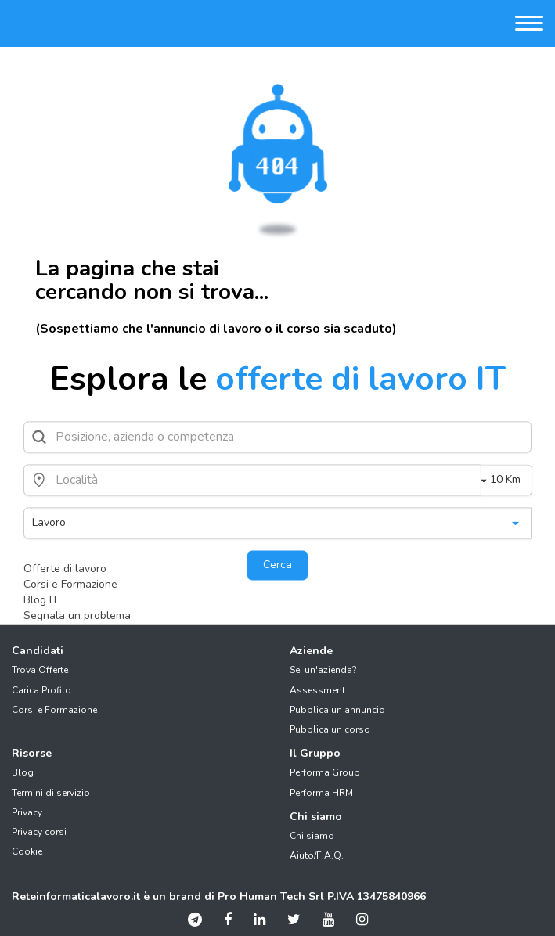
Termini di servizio (51, 793)
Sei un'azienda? (323, 670)
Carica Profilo (41, 690)
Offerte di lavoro (64, 568)
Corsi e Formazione (70, 584)
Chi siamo (312, 836)
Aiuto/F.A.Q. (317, 855)
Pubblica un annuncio (337, 710)
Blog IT (41, 599)
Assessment (317, 690)
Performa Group (325, 772)
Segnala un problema (77, 615)
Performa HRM (321, 793)
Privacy (27, 812)
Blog (23, 772)
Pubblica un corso (330, 729)
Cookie (27, 851)
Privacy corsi (39, 832)
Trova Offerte (40, 670)
